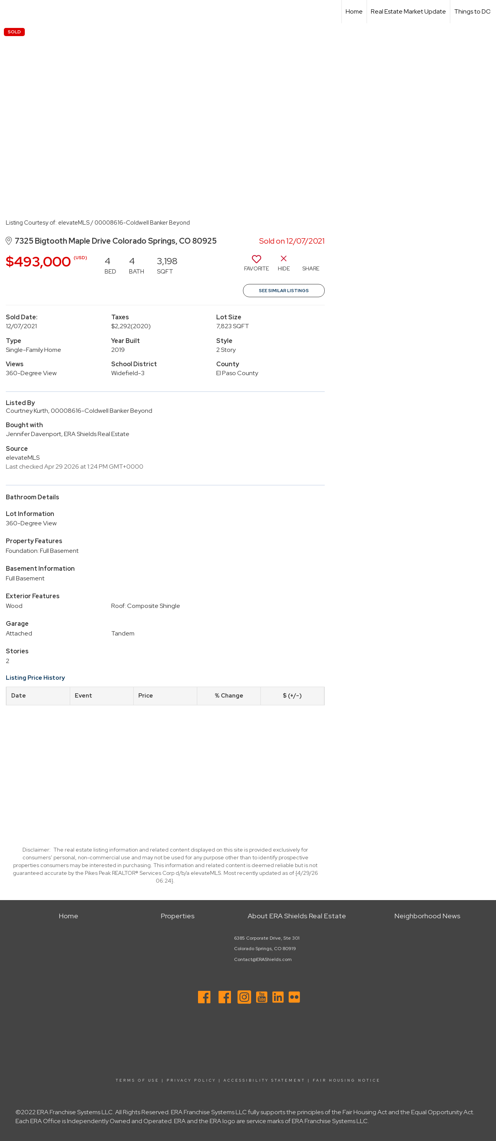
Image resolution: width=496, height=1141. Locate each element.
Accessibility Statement (264, 1080)
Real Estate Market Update (408, 11)
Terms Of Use (137, 1080)
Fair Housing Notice (347, 1080)
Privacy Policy (191, 1080)
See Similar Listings (284, 290)
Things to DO (472, 11)
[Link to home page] (10, 11)
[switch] (256, 266)
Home (354, 11)
